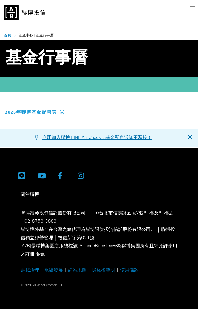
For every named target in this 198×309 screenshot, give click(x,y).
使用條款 (129, 270)
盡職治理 (30, 270)
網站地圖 (77, 270)
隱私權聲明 (103, 270)
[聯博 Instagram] (84, 175)
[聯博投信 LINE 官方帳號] (24, 175)
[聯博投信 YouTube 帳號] (44, 175)
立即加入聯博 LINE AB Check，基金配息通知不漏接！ (97, 137)
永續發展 (53, 270)
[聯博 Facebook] (64, 175)
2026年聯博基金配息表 (34, 112)
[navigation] (192, 8)
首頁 (7, 35)
